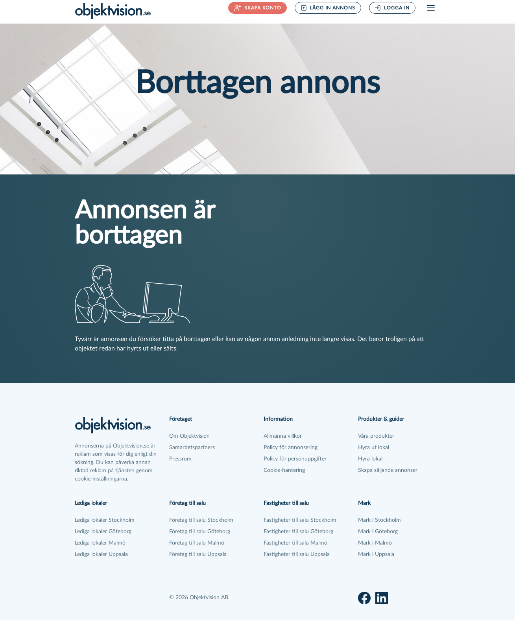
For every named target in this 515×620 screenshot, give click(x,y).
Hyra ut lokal (373, 447)
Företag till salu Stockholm (201, 520)
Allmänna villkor (283, 436)
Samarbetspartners (192, 447)
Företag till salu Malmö (196, 543)
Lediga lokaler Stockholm (105, 520)
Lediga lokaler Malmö (100, 543)
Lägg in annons (328, 8)
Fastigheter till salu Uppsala (297, 554)
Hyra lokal (370, 459)
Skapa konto (257, 7)
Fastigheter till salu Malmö (295, 543)
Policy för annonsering (290, 447)
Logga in (392, 8)
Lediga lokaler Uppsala (101, 554)
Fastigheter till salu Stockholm (300, 520)
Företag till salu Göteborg (199, 531)
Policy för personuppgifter (295, 459)
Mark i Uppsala (376, 554)
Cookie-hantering (284, 470)
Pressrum (180, 459)
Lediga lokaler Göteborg (103, 531)
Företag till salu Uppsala (198, 554)
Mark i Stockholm (379, 520)
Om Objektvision (189, 436)
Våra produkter (376, 436)
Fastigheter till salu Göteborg (298, 531)
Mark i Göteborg (378, 531)
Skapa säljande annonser (387, 470)
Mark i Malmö (375, 543)
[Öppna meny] (431, 8)
